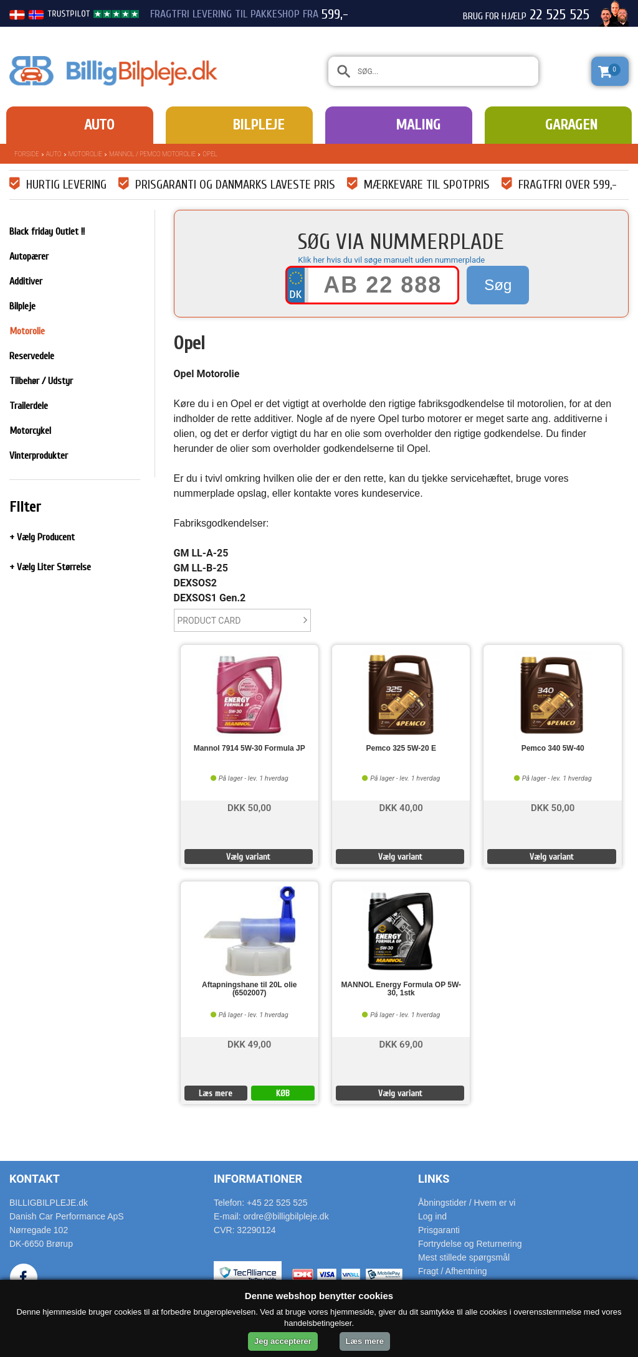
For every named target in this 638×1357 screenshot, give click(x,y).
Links (433, 1178)
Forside (26, 154)
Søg (498, 284)
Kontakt (34, 1178)
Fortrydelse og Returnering (470, 1244)
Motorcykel (30, 430)
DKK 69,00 (401, 1043)
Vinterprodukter (38, 455)
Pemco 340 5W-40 (552, 748)
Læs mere (215, 1093)
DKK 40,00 (401, 807)
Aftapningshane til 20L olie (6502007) (249, 989)
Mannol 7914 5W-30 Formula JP (249, 748)
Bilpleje (258, 124)
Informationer (258, 1178)
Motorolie (85, 154)
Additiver (25, 281)
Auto (99, 124)
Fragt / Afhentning (452, 1271)
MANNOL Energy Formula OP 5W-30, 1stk (401, 989)
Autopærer (29, 256)
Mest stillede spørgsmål (464, 1257)
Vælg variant (248, 857)
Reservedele (31, 356)
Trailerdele (28, 405)
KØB (283, 1093)
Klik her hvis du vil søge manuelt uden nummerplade (391, 260)
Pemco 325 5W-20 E (401, 748)
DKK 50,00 (249, 807)
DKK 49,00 (249, 1043)
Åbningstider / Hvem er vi (466, 1203)
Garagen (571, 124)
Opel (209, 154)
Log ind (432, 1216)
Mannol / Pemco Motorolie (152, 154)
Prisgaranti (439, 1230)
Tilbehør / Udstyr (41, 381)
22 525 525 (559, 14)
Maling (418, 124)
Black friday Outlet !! (47, 231)
